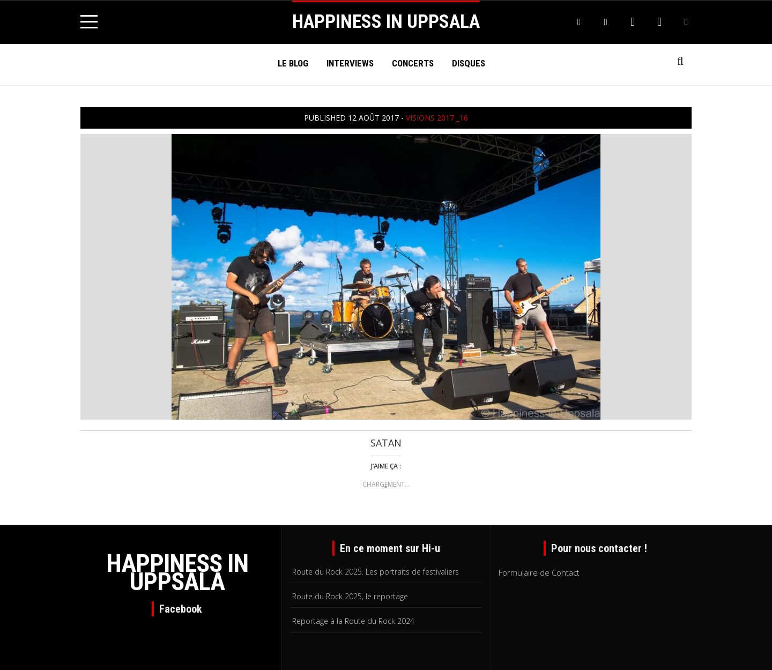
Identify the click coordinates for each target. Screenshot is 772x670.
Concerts (413, 63)
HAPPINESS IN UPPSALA (386, 22)
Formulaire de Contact (539, 572)
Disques (468, 63)
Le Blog (293, 63)
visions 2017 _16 (437, 118)
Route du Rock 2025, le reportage (350, 596)
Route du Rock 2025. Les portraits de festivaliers (375, 572)
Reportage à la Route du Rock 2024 (353, 621)
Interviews (350, 63)
